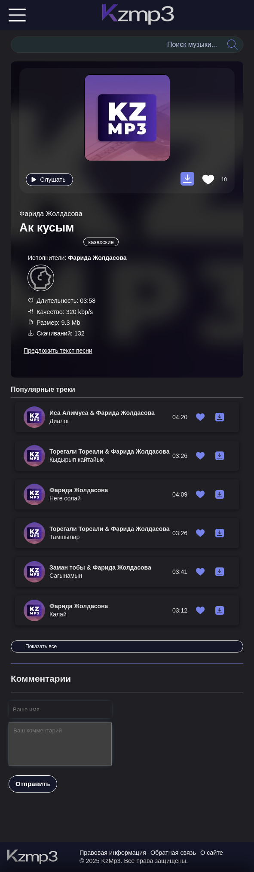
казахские (100, 242)
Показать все (41, 646)
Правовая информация (113, 853)
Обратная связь (173, 853)
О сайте (211, 853)
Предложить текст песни (58, 350)
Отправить (32, 783)
